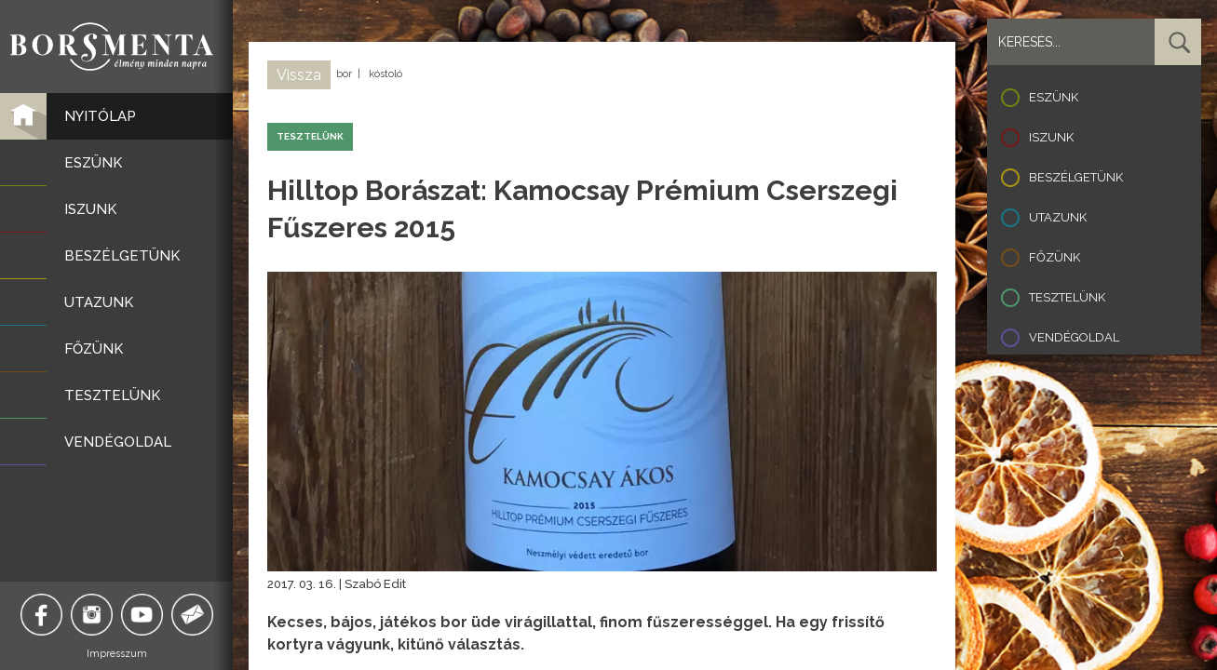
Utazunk (1058, 217)
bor (344, 74)
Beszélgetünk (1076, 177)
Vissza (299, 75)
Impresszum (117, 654)
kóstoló (385, 74)
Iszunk (1051, 137)
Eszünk (1053, 97)
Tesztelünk (1067, 297)
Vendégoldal (1074, 337)
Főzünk (1054, 257)
